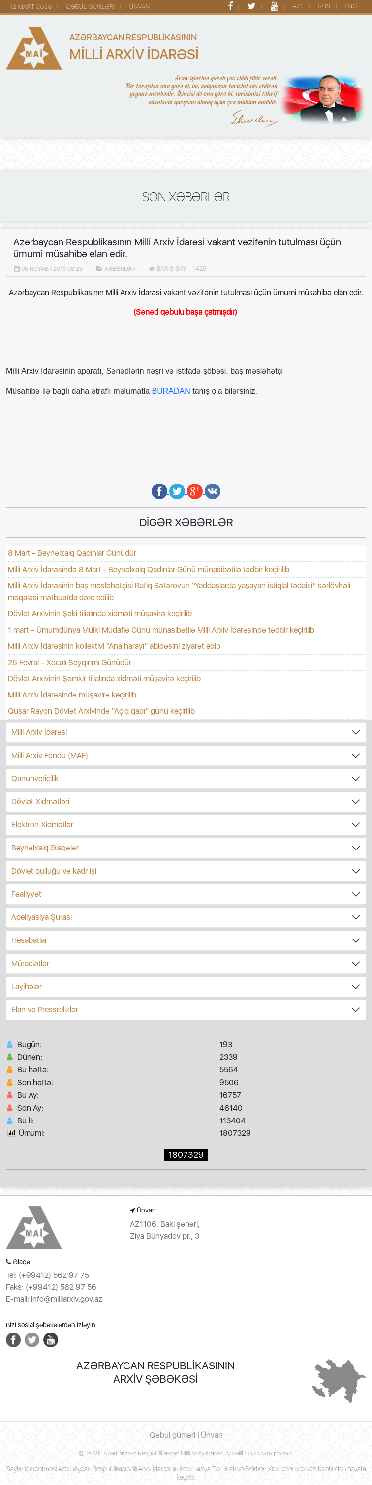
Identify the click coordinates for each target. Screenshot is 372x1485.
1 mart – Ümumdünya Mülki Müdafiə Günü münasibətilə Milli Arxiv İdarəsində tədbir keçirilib (161, 630)
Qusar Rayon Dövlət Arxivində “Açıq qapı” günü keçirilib (101, 711)
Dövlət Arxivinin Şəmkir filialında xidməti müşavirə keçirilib (104, 678)
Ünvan (212, 1435)
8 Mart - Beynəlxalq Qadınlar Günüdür (72, 553)
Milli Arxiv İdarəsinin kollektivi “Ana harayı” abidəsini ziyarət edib (114, 646)
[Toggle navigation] (19, 156)
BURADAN (171, 391)
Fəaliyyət (26, 894)
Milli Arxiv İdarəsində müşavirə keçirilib (72, 694)
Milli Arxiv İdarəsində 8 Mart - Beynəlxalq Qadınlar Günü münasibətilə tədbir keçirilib (148, 569)
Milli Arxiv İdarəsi (39, 732)
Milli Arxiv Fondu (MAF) (49, 755)
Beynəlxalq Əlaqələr (45, 847)
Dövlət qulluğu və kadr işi (53, 871)
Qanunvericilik (35, 778)
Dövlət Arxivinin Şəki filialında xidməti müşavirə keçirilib (100, 613)
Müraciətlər (30, 963)
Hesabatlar (29, 940)
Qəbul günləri (172, 1435)
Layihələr (26, 986)
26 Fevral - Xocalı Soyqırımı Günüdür (69, 662)
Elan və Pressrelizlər (44, 1009)
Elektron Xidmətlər (42, 824)
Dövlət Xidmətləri (40, 801)
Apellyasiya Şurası (41, 917)
